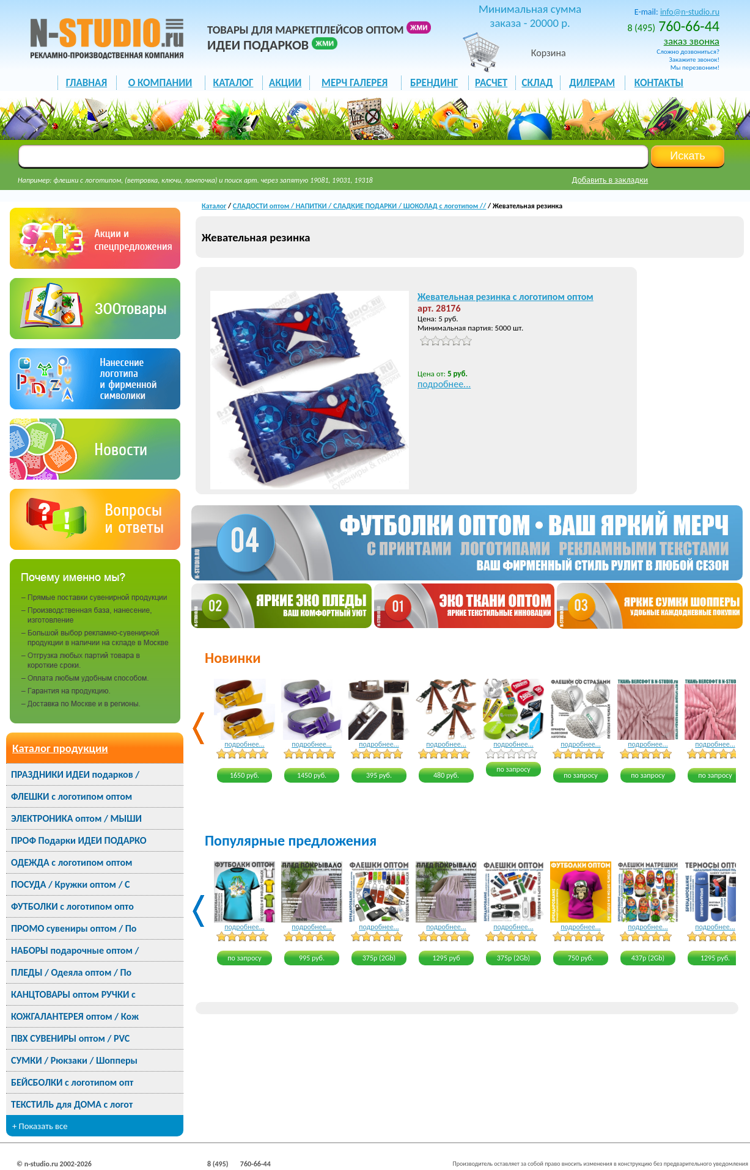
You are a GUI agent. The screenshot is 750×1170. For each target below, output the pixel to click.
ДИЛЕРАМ (592, 82)
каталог (233, 82)
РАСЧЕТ (491, 82)
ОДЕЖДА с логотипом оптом (71, 862)
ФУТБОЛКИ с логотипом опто (72, 906)
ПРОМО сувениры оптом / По (73, 928)
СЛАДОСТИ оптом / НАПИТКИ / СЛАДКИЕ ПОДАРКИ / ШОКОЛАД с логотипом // (360, 206)
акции (285, 82)
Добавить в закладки (610, 180)
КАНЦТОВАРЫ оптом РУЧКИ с (73, 994)
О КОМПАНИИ (160, 82)
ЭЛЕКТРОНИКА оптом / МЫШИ (76, 818)
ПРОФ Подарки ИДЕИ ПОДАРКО (78, 840)
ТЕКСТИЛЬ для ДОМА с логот (72, 1104)
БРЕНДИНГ (434, 82)
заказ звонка (691, 41)
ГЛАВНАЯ (86, 82)
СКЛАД (537, 82)
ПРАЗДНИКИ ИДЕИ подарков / (75, 774)
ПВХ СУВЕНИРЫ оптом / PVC (70, 1038)
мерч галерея (355, 82)
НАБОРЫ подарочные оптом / (75, 950)
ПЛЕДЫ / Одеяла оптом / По (71, 972)
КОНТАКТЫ (658, 82)
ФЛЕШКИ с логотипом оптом (71, 796)
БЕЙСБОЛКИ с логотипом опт (72, 1082)
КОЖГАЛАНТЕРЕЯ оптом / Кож (75, 1016)
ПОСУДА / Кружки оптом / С (70, 884)
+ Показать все (40, 1126)
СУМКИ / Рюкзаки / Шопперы (74, 1060)
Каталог (214, 206)
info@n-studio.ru (689, 12)
